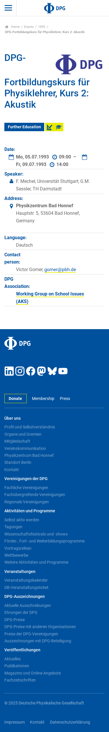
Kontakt (11, 469)
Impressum (14, 722)
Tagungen (13, 526)
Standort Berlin (17, 462)
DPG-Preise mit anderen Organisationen (40, 626)
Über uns (12, 418)
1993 (41, 27)
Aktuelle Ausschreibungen (27, 605)
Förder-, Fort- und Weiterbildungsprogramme (44, 541)
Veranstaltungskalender (26, 580)
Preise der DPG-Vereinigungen (31, 634)
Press (65, 398)
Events (29, 27)
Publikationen (16, 666)
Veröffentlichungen (22, 650)
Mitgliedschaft (17, 441)
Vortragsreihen (17, 548)
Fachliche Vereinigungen (26, 487)
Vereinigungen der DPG (26, 478)
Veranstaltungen (19, 571)
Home (12, 27)
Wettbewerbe (16, 555)
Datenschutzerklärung (70, 722)
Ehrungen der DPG (20, 612)
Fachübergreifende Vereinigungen (34, 494)
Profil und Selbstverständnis (29, 427)
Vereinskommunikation (25, 448)
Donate (15, 398)
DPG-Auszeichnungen (24, 596)
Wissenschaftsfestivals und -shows (36, 534)
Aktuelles (12, 659)
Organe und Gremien (23, 434)
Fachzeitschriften (20, 680)
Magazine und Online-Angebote (32, 673)
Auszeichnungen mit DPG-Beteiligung (37, 641)
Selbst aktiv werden (21, 520)
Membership (43, 398)
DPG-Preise (14, 619)
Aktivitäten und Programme (29, 511)
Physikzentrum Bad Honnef (29, 455)
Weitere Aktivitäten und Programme (36, 562)
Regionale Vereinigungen (26, 502)
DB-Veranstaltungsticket (26, 587)
